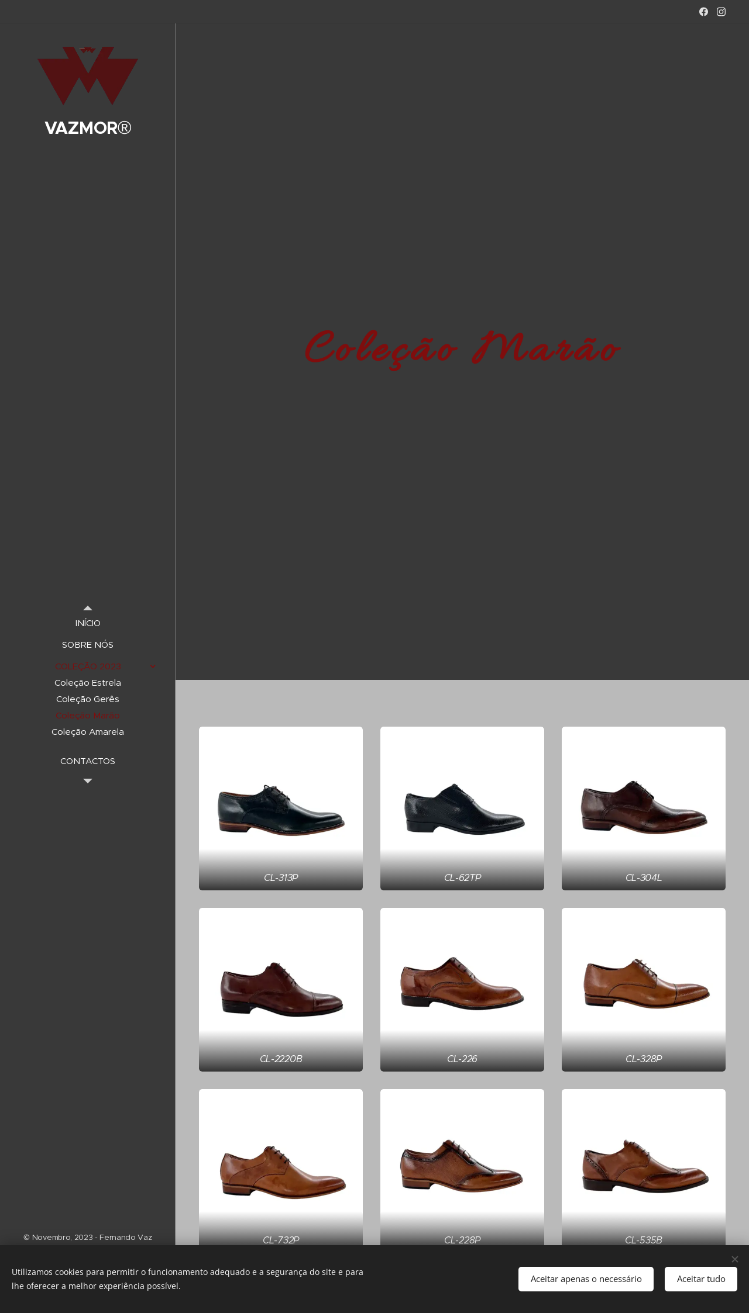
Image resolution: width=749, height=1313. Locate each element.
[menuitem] (88, 623)
